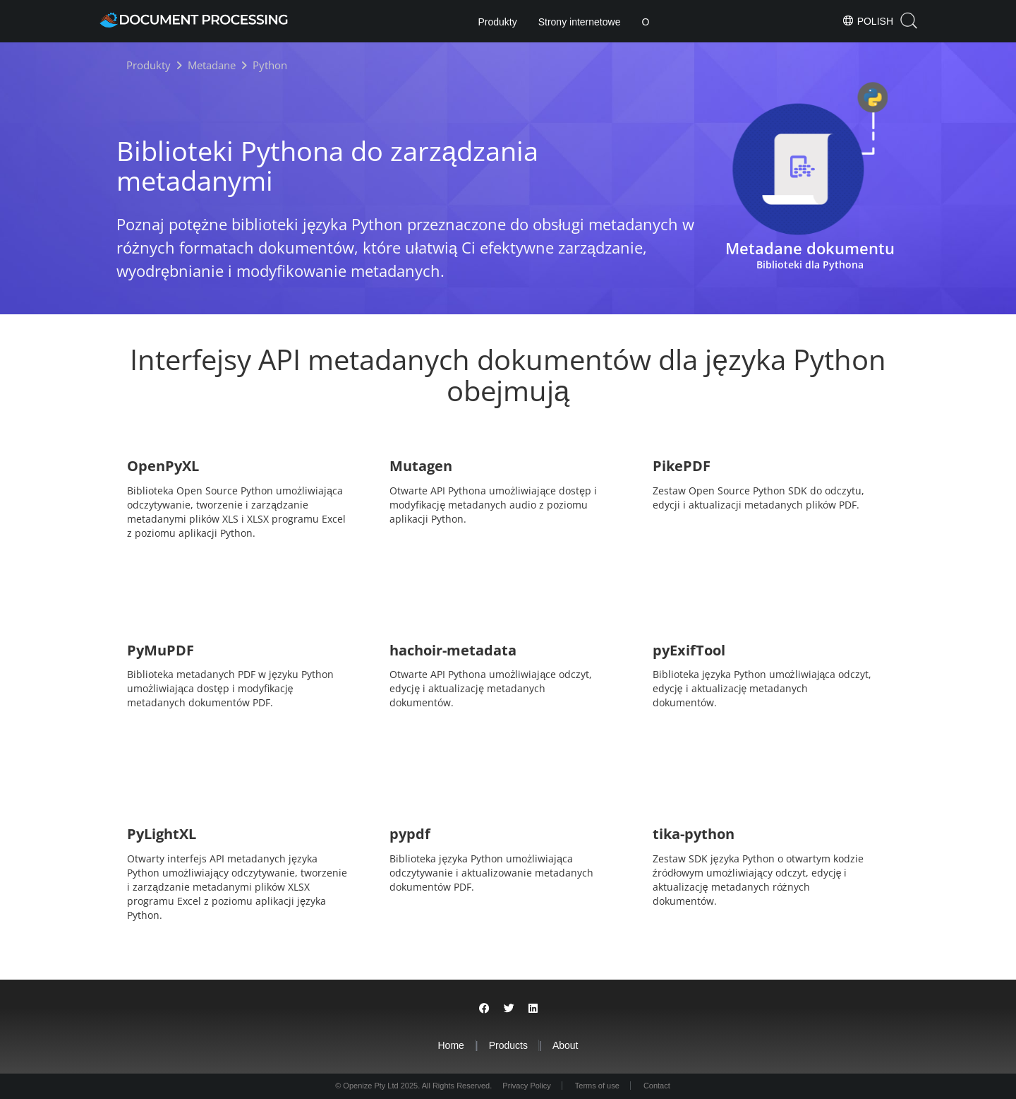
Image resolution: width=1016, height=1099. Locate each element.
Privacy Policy (526, 1085)
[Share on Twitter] (509, 1008)
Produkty (497, 22)
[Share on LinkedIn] (533, 1008)
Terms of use (597, 1085)
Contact (656, 1085)
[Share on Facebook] (484, 1008)
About (565, 1045)
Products (508, 1045)
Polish (867, 20)
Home (450, 1045)
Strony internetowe (579, 22)
